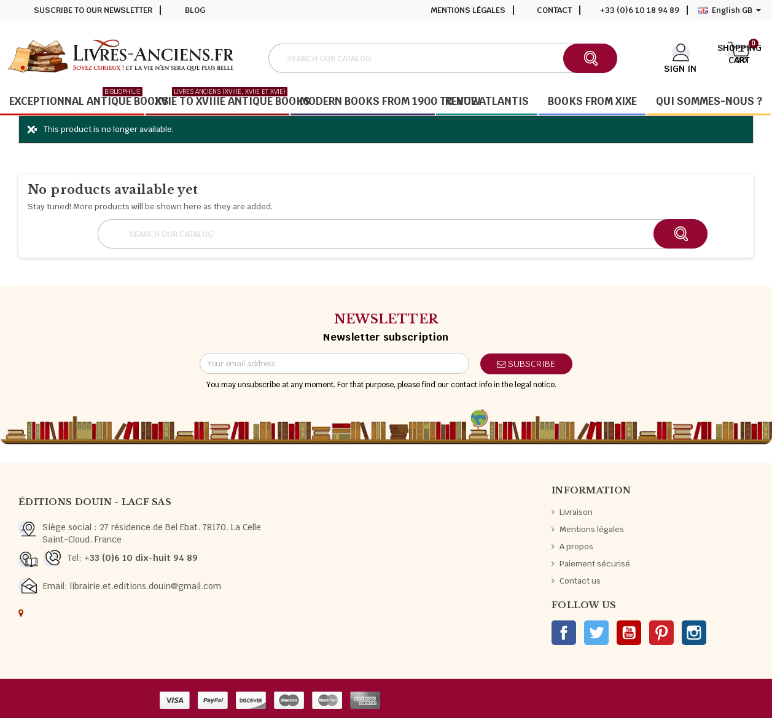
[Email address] (334, 363)
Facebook (564, 632)
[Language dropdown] (729, 10)
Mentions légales (468, 10)
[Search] (442, 58)
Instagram (694, 632)
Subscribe (526, 363)
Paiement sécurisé (595, 563)
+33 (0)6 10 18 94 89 (639, 10)
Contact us (580, 581)
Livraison (576, 512)
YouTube (629, 632)
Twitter (596, 632)
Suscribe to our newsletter (93, 10)
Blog (195, 10)
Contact (554, 10)
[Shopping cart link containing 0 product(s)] (739, 57)
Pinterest (661, 632)
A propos (576, 546)
